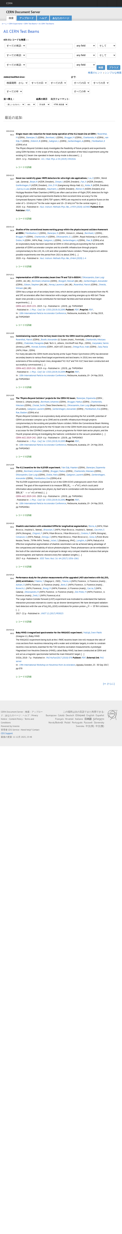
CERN (9, 3)
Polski (67, 722)
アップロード (26, 18)
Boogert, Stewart (66, 280)
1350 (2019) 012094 (47, 371)
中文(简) (90, 726)
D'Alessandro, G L (64, 236)
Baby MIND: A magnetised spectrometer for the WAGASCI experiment (49, 632)
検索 (11, 18)
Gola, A (93, 536)
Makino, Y (39, 581)
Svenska (80, 726)
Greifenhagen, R (23, 185)
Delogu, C (46, 536)
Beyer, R (34, 181)
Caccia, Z (91, 588)
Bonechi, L (20, 588)
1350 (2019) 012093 (47, 441)
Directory (112, 4)
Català (61, 715)
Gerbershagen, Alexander (95, 280)
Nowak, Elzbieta (38, 346)
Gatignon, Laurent (36, 408)
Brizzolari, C (49, 529)
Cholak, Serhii (39, 405)
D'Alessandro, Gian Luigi (93, 277)
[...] (76, 254)
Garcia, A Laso (23, 188)
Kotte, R (88, 185)
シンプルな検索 (113, 72)
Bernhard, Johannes (41, 280)
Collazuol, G (21, 536)
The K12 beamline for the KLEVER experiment (38, 467)
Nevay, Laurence (56, 284)
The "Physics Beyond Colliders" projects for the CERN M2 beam (45, 398)
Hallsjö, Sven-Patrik (93, 632)
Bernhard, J (51, 137)
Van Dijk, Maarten (70, 467)
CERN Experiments (15, 24)
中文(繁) (100, 726)
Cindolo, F (85, 533)
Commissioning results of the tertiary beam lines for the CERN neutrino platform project (58, 336)
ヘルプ (43, 18)
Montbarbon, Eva (92, 408)
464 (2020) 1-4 (63, 258)
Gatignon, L (54, 141)
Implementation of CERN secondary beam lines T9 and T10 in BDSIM (48, 277)
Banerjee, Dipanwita (86, 398)
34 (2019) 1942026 (58, 159)
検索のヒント (95, 72)
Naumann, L (52, 188)
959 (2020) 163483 (65, 206)
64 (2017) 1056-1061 (59, 558)
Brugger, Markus (74, 401)
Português (77, 722)
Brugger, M (69, 137)
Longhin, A (81, 540)
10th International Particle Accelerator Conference (42, 313)
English (90, 715)
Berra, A (92, 526)
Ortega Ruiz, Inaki (81, 346)
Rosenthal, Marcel (82, 284)
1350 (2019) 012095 (47, 309)
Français (59, 718)
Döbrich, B (35, 141)
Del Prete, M (80, 591)
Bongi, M (47, 588)
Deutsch (70, 715)
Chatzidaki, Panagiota (33, 343)
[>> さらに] (109, 683)
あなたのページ (60, 18)
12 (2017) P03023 (52, 613)
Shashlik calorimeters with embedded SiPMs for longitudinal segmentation (51, 526)
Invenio (15, 726)
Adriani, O (20, 584)
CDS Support (7, 733)
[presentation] (37, 203)
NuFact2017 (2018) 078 (59, 657)
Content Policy (16, 719)
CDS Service (13, 729)
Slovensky (99, 722)
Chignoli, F (37, 533)
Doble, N (20, 240)
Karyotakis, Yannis (100, 343)
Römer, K (80, 188)
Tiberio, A (66, 581)
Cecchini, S (99, 529)
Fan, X (83, 181)
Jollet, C (54, 540)
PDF (28, 210)
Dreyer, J (59, 181)
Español (100, 715)
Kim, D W (53, 185)
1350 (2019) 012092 (47, 499)
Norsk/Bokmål (56, 722)
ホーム (4, 24)
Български (51, 715)
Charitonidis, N (89, 137)
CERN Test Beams (30, 24)
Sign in (102, 4)
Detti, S (36, 595)
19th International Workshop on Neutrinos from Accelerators (47, 664)
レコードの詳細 (23, 167)
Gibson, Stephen (31, 284)
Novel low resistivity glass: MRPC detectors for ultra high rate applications (51, 178)
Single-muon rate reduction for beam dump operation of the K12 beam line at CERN (56, 133)
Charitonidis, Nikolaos (95, 339)
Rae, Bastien (21, 412)
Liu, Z (91, 178)
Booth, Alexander (49, 339)
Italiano (79, 718)
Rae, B (89, 240)
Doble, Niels (52, 474)
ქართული (98, 718)
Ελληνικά (80, 715)
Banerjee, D (31, 137)
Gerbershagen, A (75, 141)
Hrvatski (69, 718)
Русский (88, 722)
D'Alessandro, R (32, 591)
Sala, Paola (103, 346)
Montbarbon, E (98, 141)
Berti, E (64, 584)
